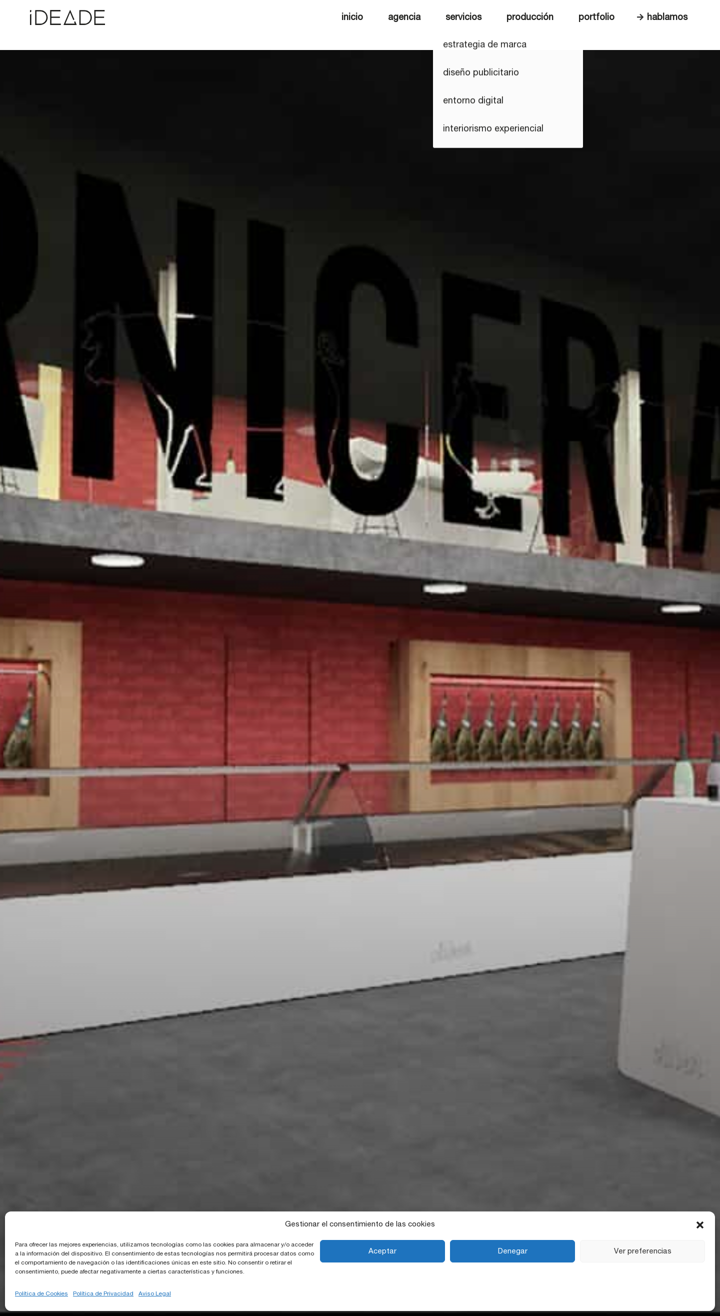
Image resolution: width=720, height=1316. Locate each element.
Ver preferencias (643, 1251)
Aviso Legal (154, 1293)
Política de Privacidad (103, 1293)
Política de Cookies (41, 1293)
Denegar (513, 1251)
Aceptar (382, 1251)
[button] (700, 1224)
